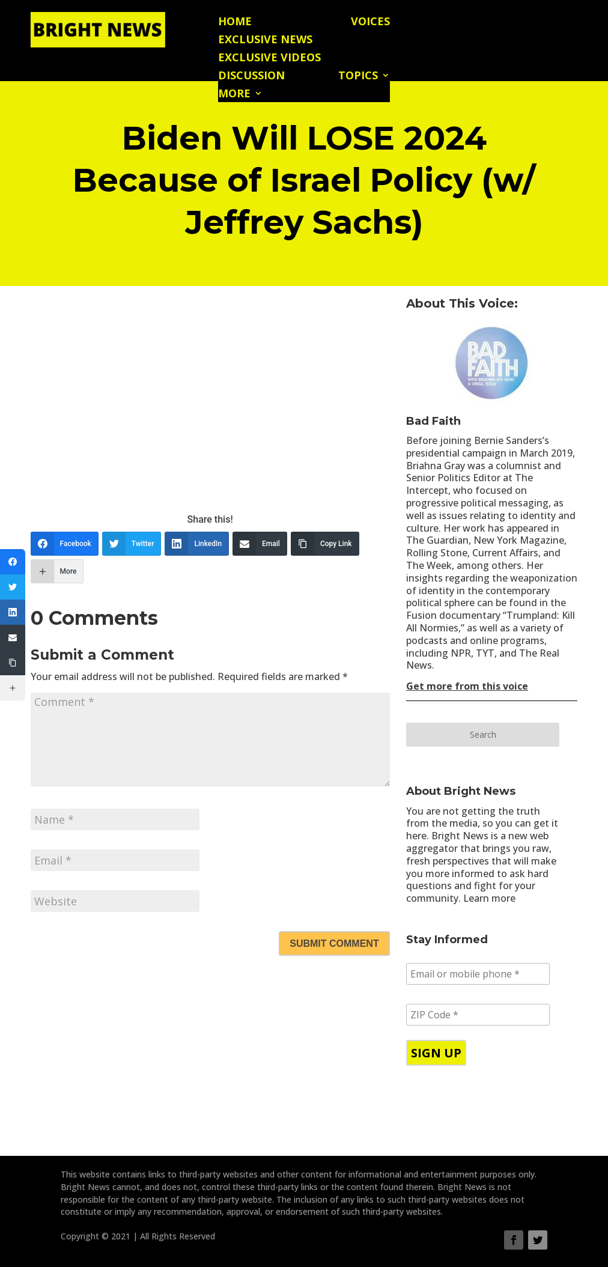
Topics (358, 76)
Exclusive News (265, 40)
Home (235, 22)
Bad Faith (433, 421)
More (234, 94)
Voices (370, 22)
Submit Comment (334, 943)
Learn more (489, 898)
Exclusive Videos (269, 58)
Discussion (251, 76)
